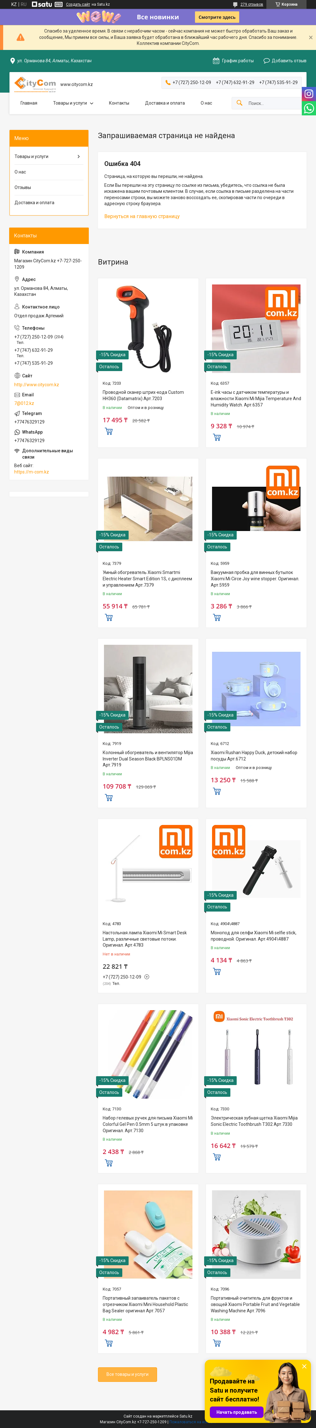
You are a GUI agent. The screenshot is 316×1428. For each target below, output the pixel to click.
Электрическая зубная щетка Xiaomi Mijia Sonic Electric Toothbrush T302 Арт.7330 (254, 1121)
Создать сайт (78, 4)
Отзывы (23, 187)
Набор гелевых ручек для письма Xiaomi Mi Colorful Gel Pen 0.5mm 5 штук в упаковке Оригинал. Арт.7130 (148, 1124)
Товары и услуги (70, 103)
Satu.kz (185, 1416)
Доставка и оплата (165, 103)
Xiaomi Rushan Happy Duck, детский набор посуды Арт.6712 (254, 755)
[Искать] (239, 103)
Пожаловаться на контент (192, 1422)
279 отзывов (251, 4)
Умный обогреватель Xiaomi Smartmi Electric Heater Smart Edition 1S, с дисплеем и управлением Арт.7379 (147, 578)
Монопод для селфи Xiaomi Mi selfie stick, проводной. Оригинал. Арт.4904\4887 (253, 936)
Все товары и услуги (127, 1374)
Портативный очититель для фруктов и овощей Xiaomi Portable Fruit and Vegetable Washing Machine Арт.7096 (255, 1304)
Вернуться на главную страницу (142, 216)
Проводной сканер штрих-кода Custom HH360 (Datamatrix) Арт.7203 (143, 395)
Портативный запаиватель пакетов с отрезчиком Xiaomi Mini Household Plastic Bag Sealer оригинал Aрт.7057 (145, 1304)
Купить (109, 430)
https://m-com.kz (31, 471)
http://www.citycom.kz (36, 384)
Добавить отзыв (289, 60)
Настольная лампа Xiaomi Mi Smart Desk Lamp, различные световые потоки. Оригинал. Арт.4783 (145, 939)
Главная (29, 103)
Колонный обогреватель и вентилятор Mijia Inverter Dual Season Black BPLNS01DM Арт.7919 (148, 758)
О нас (206, 103)
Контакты (119, 103)
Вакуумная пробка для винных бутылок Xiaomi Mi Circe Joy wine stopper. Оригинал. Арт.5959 (255, 578)
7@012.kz (24, 403)
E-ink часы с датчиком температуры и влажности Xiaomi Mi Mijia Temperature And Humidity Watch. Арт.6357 (256, 398)
